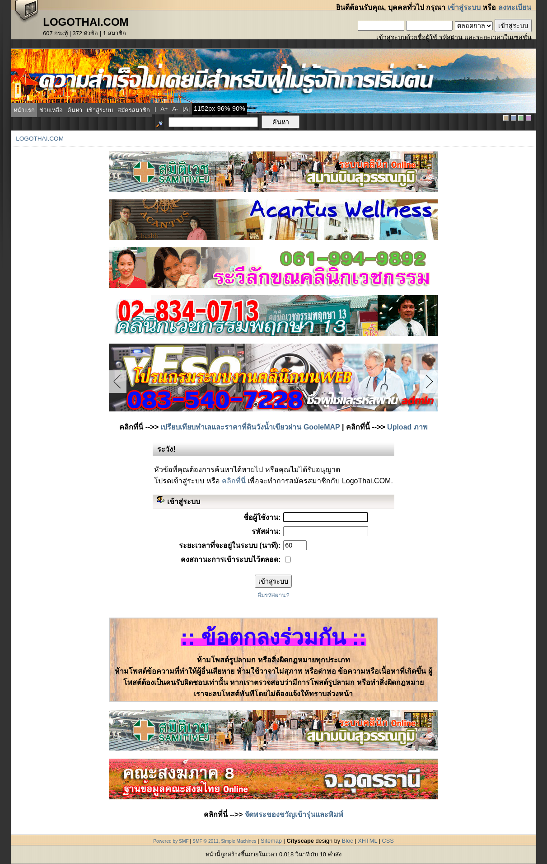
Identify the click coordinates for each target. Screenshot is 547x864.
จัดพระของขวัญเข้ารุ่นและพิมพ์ (294, 814)
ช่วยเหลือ (51, 110)
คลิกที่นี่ (234, 481)
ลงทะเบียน (514, 7)
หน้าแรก (24, 110)
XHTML (367, 840)
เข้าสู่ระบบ (464, 7)
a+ (164, 108)
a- (175, 108)
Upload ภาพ (407, 427)
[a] (186, 108)
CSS (387, 840)
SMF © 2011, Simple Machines (224, 841)
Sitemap (271, 840)
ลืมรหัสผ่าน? (273, 595)
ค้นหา (74, 110)
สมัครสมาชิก (133, 110)
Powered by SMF (171, 841)
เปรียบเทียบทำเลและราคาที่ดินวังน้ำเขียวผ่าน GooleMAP (250, 427)
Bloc (347, 840)
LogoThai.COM (40, 138)
